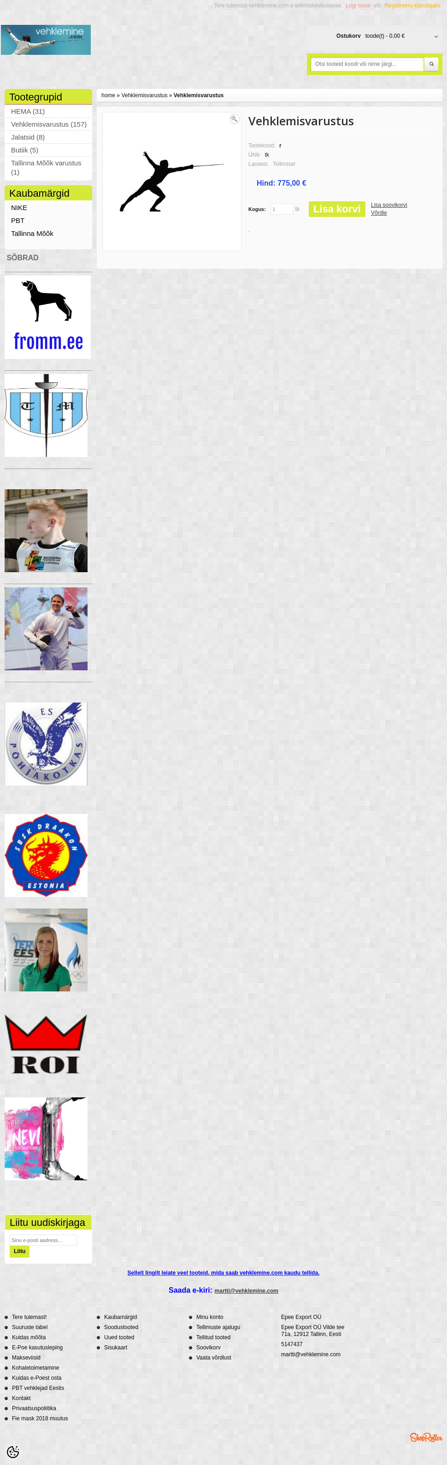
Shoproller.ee (426, 1437)
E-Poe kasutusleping (37, 1347)
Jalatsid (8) (28, 137)
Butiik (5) (24, 150)
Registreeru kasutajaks (412, 5)
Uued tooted (119, 1337)
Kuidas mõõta (29, 1337)
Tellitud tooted (213, 1337)
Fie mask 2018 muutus (40, 1418)
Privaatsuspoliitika (34, 1408)
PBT (17, 220)
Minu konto (210, 1317)
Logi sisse (358, 5)
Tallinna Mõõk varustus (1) (46, 167)
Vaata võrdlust (213, 1357)
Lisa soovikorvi (389, 205)
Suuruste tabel (29, 1327)
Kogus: (257, 209)
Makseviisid (26, 1357)
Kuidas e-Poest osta (36, 1378)
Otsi (431, 64)
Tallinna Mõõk (32, 233)
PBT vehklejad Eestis (38, 1388)
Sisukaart (115, 1347)
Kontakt (21, 1398)
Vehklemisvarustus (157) (49, 124)
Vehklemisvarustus (144, 95)
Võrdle (379, 213)
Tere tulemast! (29, 1317)
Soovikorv (208, 1347)
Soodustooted (121, 1327)
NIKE (19, 207)
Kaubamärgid (120, 1317)
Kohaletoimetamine (35, 1368)
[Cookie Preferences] (13, 1452)
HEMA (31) (28, 111)
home (108, 95)
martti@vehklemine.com (246, 1291)
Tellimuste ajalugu (218, 1327)
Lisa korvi (337, 209)
